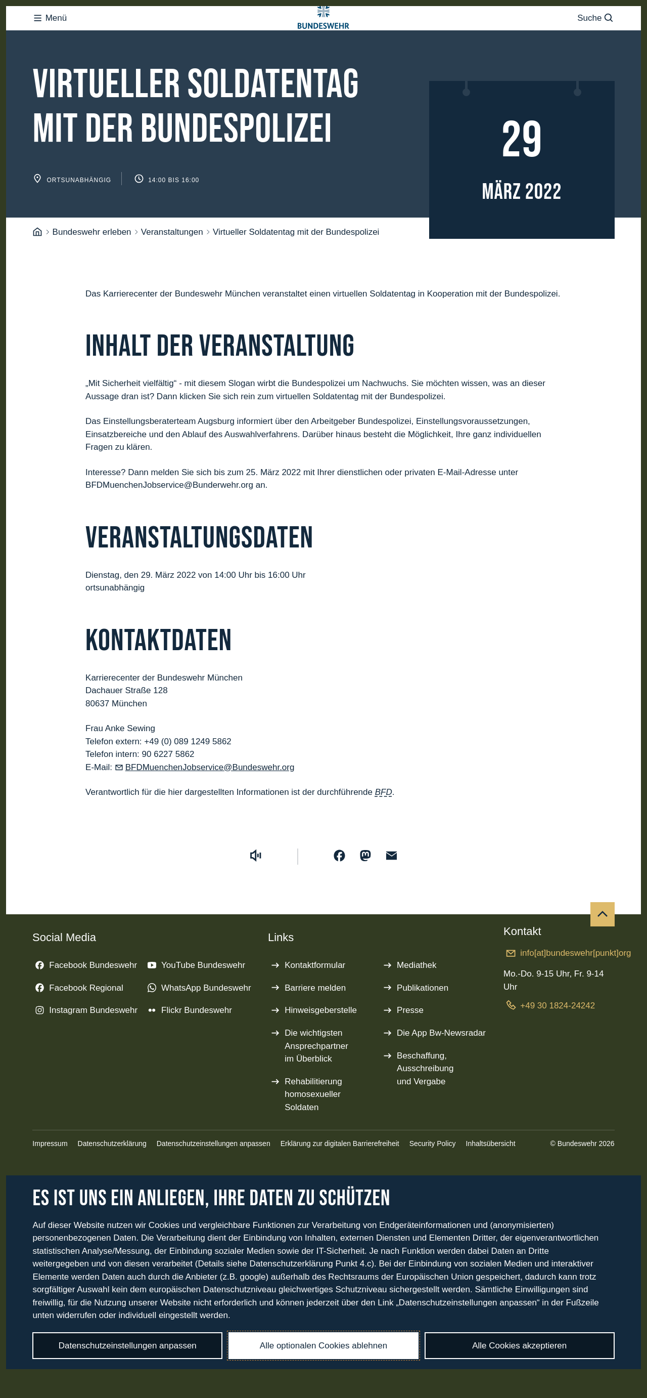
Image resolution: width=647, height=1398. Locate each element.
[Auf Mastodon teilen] (365, 896)
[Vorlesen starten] (256, 896)
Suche (595, 38)
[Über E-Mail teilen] (392, 896)
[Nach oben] (602, 955)
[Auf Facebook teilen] (340, 896)
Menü (49, 38)
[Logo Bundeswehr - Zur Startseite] (323, 38)
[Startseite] (37, 272)
